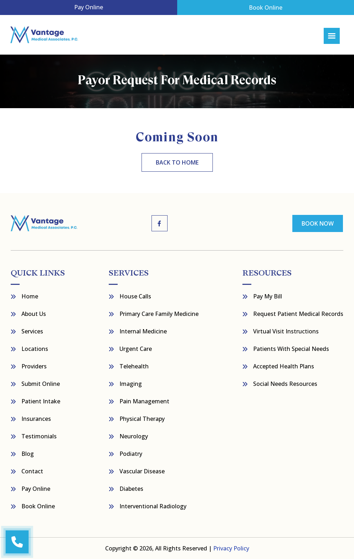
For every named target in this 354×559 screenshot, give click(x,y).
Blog (27, 454)
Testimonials (39, 436)
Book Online (265, 7)
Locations (34, 349)
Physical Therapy (142, 419)
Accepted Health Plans (283, 366)
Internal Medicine (143, 331)
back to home (177, 162)
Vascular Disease (142, 471)
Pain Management (144, 401)
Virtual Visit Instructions (286, 331)
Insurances (36, 419)
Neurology (133, 436)
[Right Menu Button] (331, 35)
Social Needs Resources (285, 384)
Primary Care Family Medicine (159, 314)
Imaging (130, 384)
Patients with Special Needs (291, 349)
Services (32, 331)
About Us (33, 314)
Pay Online (88, 7)
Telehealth (134, 366)
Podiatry (130, 454)
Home (29, 296)
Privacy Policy (231, 548)
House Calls (135, 296)
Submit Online (40, 384)
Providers (34, 366)
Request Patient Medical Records (298, 314)
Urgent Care (135, 349)
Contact (32, 471)
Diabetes (131, 489)
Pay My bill (267, 296)
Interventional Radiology (152, 506)
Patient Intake (40, 401)
